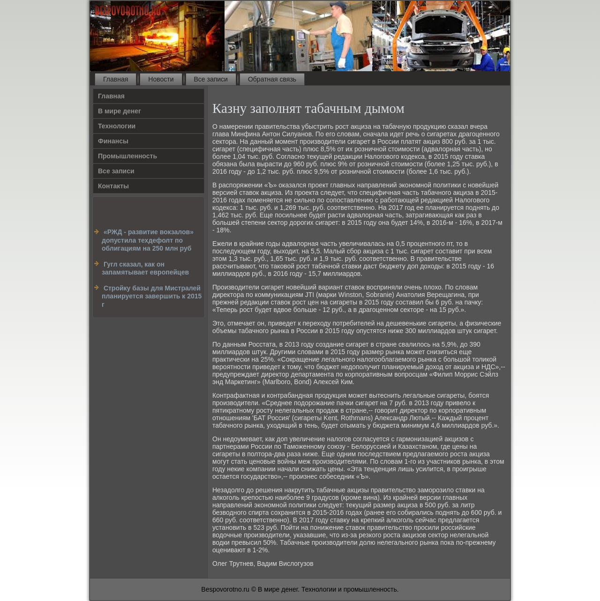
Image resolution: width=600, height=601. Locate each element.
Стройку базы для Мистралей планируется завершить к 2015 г (152, 296)
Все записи (211, 79)
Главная (115, 79)
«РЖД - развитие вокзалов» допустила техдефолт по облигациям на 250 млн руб (148, 240)
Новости (160, 79)
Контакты (113, 186)
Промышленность (127, 156)
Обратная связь (272, 79)
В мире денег (119, 111)
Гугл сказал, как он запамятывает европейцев (145, 268)
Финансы (113, 141)
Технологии (116, 126)
